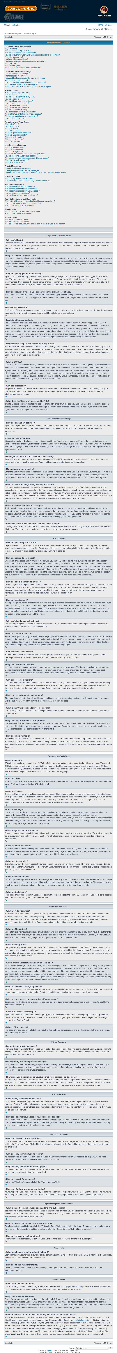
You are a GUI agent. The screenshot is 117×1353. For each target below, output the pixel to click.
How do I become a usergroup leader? (20, 156)
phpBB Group (77, 1286)
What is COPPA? (12, 63)
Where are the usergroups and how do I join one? (25, 154)
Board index (9, 37)
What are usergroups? (14, 152)
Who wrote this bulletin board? (17, 219)
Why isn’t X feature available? (17, 222)
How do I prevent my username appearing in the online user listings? (32, 55)
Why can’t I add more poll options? (19, 101)
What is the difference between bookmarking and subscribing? (30, 201)
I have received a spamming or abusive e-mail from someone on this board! (35, 173)
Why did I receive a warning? (16, 110)
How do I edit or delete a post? (17, 95)
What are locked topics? (14, 139)
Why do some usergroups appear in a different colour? (27, 158)
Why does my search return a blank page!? (22, 191)
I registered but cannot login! (16, 59)
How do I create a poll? (14, 99)
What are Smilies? (12, 128)
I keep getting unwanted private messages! (22, 170)
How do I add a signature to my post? (20, 97)
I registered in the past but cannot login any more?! (25, 61)
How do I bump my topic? (15, 118)
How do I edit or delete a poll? (17, 103)
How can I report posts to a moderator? (20, 112)
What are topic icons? (13, 141)
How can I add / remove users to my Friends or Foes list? (28, 181)
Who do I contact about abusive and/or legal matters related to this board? (35, 224)
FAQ (100, 25)
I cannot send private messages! (18, 168)
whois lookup (81, 1320)
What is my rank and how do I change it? (21, 84)
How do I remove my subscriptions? (19, 205)
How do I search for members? (17, 193)
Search (109, 25)
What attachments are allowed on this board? (23, 211)
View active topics (29, 34)
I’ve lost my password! (14, 57)
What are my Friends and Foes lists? (19, 178)
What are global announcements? (18, 133)
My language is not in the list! (16, 80)
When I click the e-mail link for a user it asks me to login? (28, 87)
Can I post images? (12, 131)
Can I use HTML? (12, 126)
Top (6, 251)
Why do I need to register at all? (17, 51)
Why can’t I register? (13, 66)
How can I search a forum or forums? (20, 187)
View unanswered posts (12, 34)
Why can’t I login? (12, 48)
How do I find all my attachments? (18, 214)
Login (7, 25)
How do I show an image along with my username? (25, 82)
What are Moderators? (14, 149)
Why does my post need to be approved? (21, 116)
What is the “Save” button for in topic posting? (23, 114)
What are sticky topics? (14, 137)
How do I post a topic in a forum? (18, 92)
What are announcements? (16, 135)
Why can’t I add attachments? (17, 107)
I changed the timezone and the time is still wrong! (25, 78)
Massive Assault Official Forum (14, 2)
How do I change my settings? (17, 74)
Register (16, 25)
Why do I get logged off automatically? (20, 53)
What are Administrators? (15, 147)
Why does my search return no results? (21, 189)
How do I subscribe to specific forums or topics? (24, 203)
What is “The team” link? (15, 162)
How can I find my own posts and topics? (21, 195)
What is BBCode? (12, 124)
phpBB (49, 1350)
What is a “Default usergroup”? (17, 160)
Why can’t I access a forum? (16, 105)
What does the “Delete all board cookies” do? (23, 68)
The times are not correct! (15, 76)
